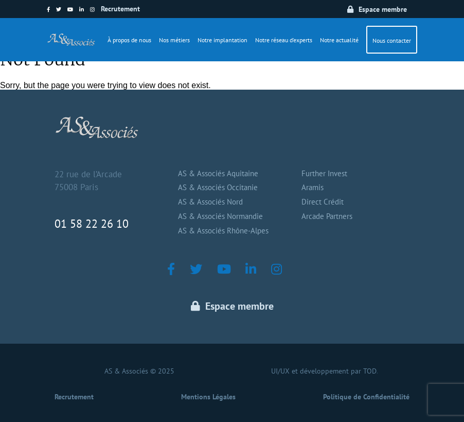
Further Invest (324, 173)
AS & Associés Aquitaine (218, 173)
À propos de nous (129, 40)
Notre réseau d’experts (283, 40)
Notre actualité (339, 40)
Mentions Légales (208, 396)
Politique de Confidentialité (366, 396)
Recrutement (120, 8)
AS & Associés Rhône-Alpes (223, 230)
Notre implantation (222, 40)
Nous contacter (391, 40)
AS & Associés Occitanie (218, 187)
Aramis (312, 187)
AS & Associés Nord (210, 202)
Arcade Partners (326, 216)
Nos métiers (174, 40)
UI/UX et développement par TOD (324, 371)
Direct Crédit (322, 202)
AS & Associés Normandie (220, 216)
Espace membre (383, 9)
